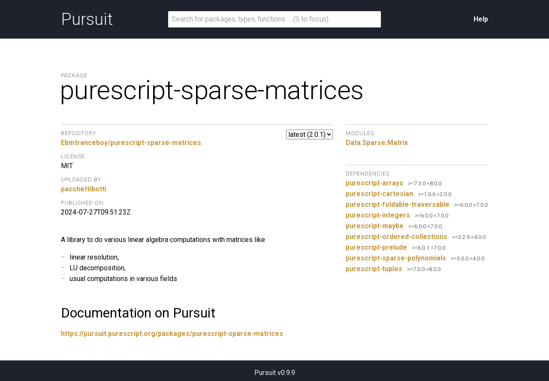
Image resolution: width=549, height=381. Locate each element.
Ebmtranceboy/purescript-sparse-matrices (131, 143)
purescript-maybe (375, 226)
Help (481, 19)
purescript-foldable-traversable (397, 204)
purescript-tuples (374, 269)
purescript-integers (378, 215)
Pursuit (87, 19)
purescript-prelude (376, 247)
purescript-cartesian (379, 194)
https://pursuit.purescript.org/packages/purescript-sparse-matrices (172, 334)
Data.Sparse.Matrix (377, 143)
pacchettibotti (83, 189)
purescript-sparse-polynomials (396, 258)
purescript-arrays (374, 183)
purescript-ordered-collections (396, 237)
